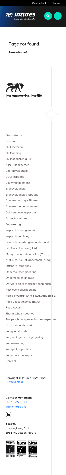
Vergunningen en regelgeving (24, 337)
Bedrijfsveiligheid (17, 171)
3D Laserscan (14, 147)
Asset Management (18, 165)
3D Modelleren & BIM (19, 159)
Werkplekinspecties (18, 349)
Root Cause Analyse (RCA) (23, 301)
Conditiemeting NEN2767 (22, 200)
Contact (11, 361)
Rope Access (14, 307)
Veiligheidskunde (16, 331)
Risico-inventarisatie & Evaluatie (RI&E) (31, 295)
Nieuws (56, 3)
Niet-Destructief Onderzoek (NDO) (28, 260)
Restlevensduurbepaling (21, 289)
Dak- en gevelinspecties (21, 212)
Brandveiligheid (16, 188)
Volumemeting (15, 343)
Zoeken (48, 16)
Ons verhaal (39, 3)
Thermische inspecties (20, 313)
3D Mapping (13, 153)
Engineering (13, 224)
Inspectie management (20, 230)
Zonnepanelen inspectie (21, 355)
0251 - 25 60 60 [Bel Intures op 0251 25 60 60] (17, 402)
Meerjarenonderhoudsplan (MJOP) (27, 254)
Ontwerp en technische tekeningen (28, 283)
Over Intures (14, 135)
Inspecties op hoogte (19, 236)
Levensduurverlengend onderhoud (27, 242)
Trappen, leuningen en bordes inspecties (31, 319)
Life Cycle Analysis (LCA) (21, 248)
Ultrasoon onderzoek (19, 325)
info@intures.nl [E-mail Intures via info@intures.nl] (16, 406)
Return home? (17, 52)
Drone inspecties (16, 218)
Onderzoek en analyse (20, 278)
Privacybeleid (14, 382)
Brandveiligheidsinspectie (22, 194)
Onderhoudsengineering (21, 272)
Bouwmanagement (18, 182)
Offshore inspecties (18, 266)
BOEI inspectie (15, 176)
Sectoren (11, 141)
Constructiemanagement (22, 206)
